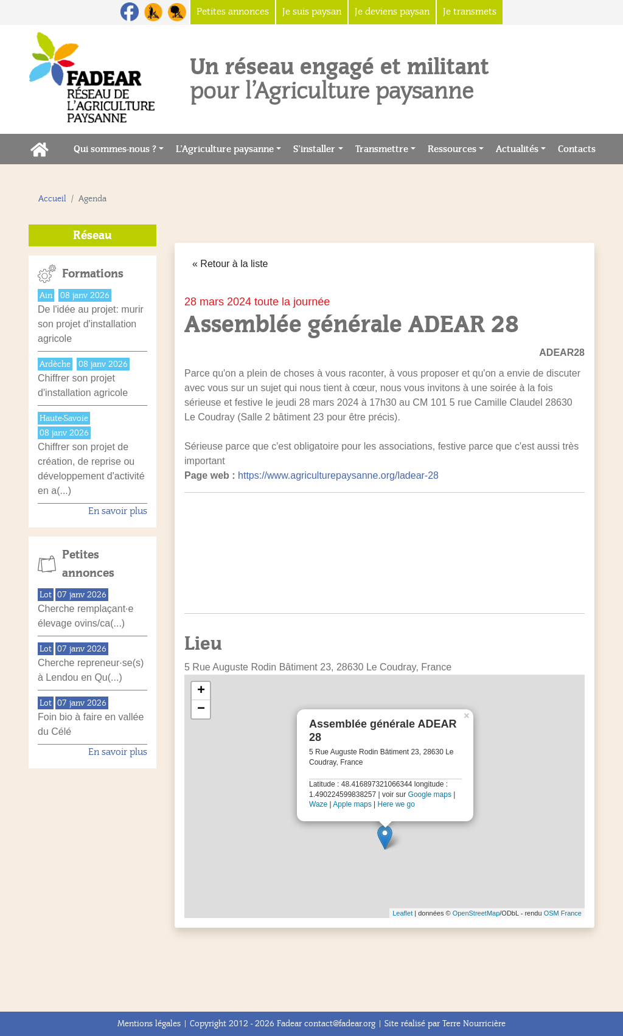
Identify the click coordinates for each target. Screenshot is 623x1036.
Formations (93, 273)
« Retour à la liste (230, 264)
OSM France (563, 913)
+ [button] (201, 691)
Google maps (429, 794)
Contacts (580, 148)
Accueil (52, 198)
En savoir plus (117, 511)
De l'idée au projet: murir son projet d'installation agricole (91, 324)
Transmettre (381, 149)
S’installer (314, 149)
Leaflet (402, 913)
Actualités (517, 149)
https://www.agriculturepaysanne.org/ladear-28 (338, 475)
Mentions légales (149, 1023)
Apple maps (352, 804)
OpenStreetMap (476, 913)
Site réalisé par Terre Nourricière (445, 1023)
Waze (318, 804)
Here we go (396, 804)
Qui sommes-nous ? (115, 149)
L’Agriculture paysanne (225, 149)
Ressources (452, 149)
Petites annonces (88, 564)
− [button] (201, 709)
